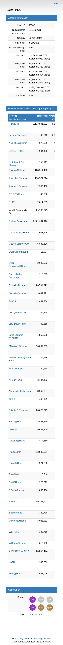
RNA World (14, 474)
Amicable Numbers (18, 178)
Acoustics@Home (18, 143)
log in (56, 3)
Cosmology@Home (19, 232)
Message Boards (42, 638)
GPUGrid (13, 429)
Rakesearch (15, 452)
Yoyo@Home (15, 573)
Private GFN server (18, 410)
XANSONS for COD (19, 551)
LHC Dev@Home (18, 324)
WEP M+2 (14, 532)
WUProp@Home (17, 543)
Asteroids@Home (18, 186)
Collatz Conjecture (18, 221)
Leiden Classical (17, 135)
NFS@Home (15, 380)
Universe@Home (17, 521)
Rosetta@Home (17, 440)
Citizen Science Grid (19, 244)
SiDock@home (16, 490)
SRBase (13, 501)
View (31, 95)
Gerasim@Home (17, 293)
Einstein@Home (17, 285)
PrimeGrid (14, 124)
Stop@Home (15, 513)
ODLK (12, 399)
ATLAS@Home (16, 194)
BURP (12, 202)
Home (15, 638)
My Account (26, 638)
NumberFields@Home (20, 391)
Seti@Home (15, 482)
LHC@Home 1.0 (17, 312)
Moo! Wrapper (16, 368)
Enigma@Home (17, 170)
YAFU (12, 562)
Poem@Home (16, 421)
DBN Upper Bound (18, 252)
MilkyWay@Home (18, 346)
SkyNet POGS (16, 151)
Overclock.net (36, 614)
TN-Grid (13, 301)
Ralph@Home (16, 463)
